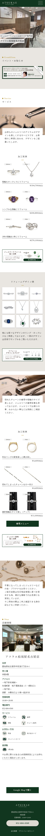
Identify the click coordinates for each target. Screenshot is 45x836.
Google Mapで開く (22, 790)
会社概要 (14, 831)
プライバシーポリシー (26, 831)
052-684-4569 (7, 708)
